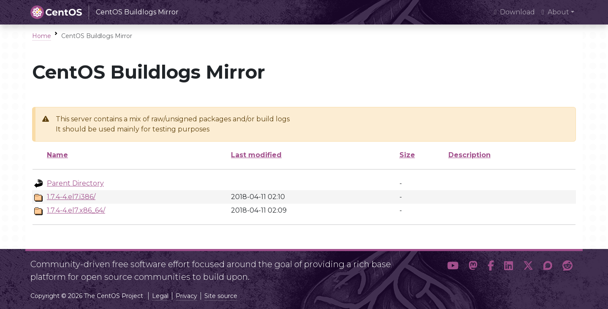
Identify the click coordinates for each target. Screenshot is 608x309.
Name (57, 155)
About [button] (555, 12)
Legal (160, 296)
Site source (220, 296)
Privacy (186, 296)
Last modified (256, 155)
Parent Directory (75, 183)
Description (469, 155)
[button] (453, 267)
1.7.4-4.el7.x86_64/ (76, 210)
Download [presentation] (514, 12)
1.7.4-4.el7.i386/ (71, 197)
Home (41, 36)
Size (407, 155)
